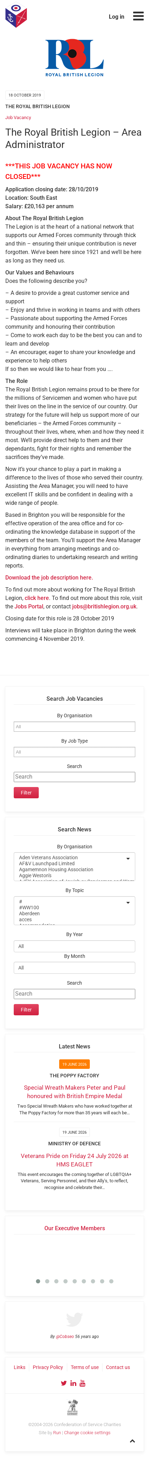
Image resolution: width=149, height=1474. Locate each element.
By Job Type (74, 741)
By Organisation (74, 716)
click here (37, 598)
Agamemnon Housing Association (70, 870)
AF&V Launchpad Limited (70, 864)
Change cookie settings (87, 1432)
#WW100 (70, 908)
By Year (74, 934)
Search (74, 766)
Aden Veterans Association (70, 858)
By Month (74, 956)
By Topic (75, 890)
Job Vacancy (18, 117)
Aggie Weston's (70, 876)
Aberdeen (70, 914)
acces (70, 920)
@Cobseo (65, 1336)
